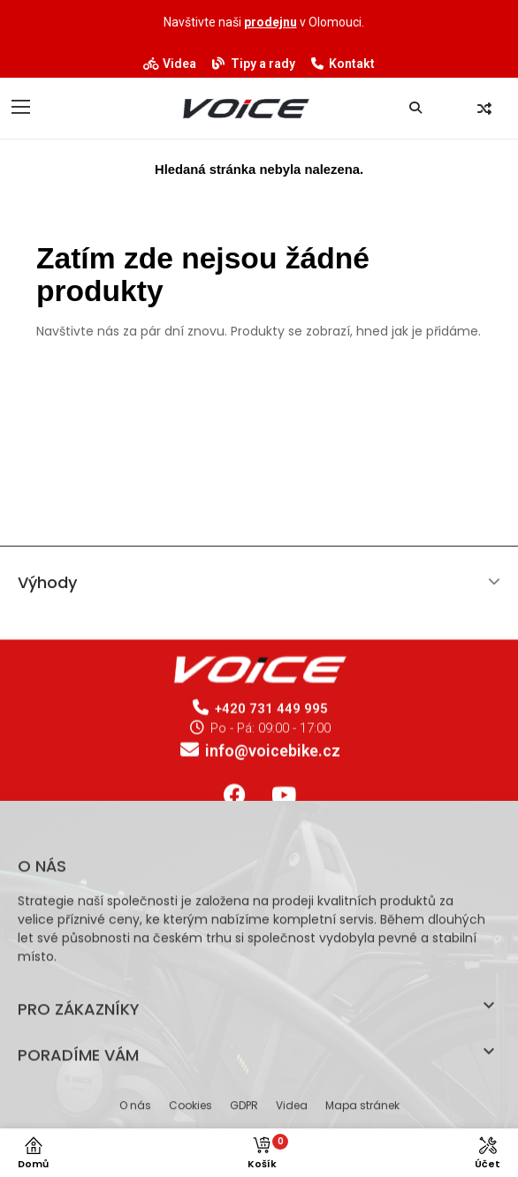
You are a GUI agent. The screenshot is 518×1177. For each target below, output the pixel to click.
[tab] (259, 589)
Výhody (47, 589)
